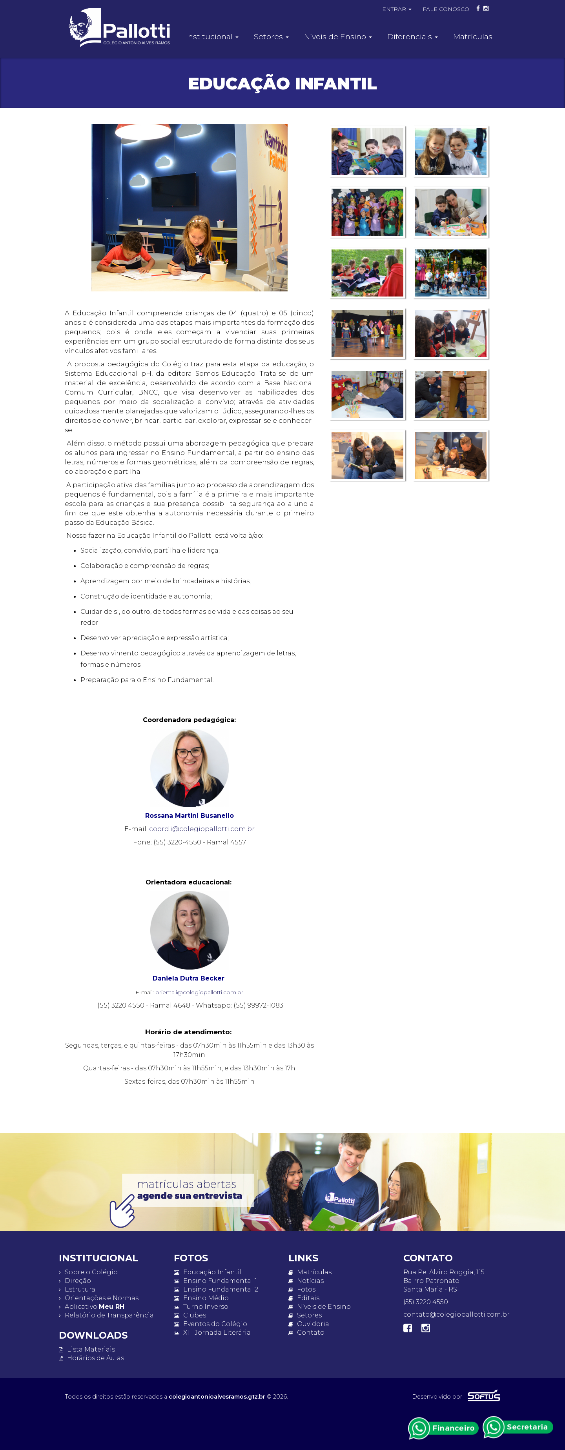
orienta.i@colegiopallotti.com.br (199, 992)
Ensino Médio (201, 1298)
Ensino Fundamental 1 (215, 1280)
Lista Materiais (87, 1349)
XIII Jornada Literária (212, 1332)
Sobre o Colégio (88, 1272)
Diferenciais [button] (412, 36)
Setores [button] (271, 36)
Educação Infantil (208, 1272)
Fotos (301, 1289)
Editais (303, 1298)
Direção (75, 1280)
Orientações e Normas (99, 1298)
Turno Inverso (201, 1306)
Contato (306, 1332)
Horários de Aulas (91, 1358)
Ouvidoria (308, 1324)
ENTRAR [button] (397, 9)
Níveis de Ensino (319, 1306)
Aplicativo (91, 1306)
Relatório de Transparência (106, 1315)
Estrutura (77, 1289)
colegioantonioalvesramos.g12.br (217, 1396)
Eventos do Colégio (210, 1324)
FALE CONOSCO (446, 9)
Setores (305, 1315)
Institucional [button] (212, 36)
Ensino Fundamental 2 (216, 1289)
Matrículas (472, 36)
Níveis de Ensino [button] (338, 36)
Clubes (190, 1315)
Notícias (306, 1280)
